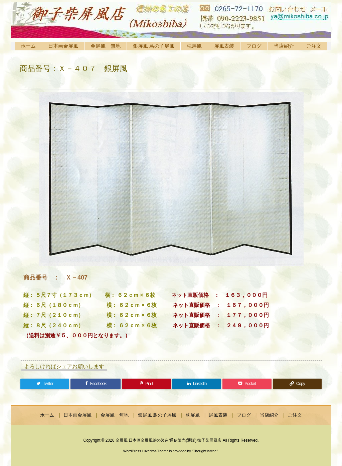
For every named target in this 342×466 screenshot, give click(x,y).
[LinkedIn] (196, 384)
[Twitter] (44, 384)
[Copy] (297, 384)
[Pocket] (246, 384)
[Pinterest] (146, 384)
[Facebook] (95, 384)
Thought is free (205, 451)
